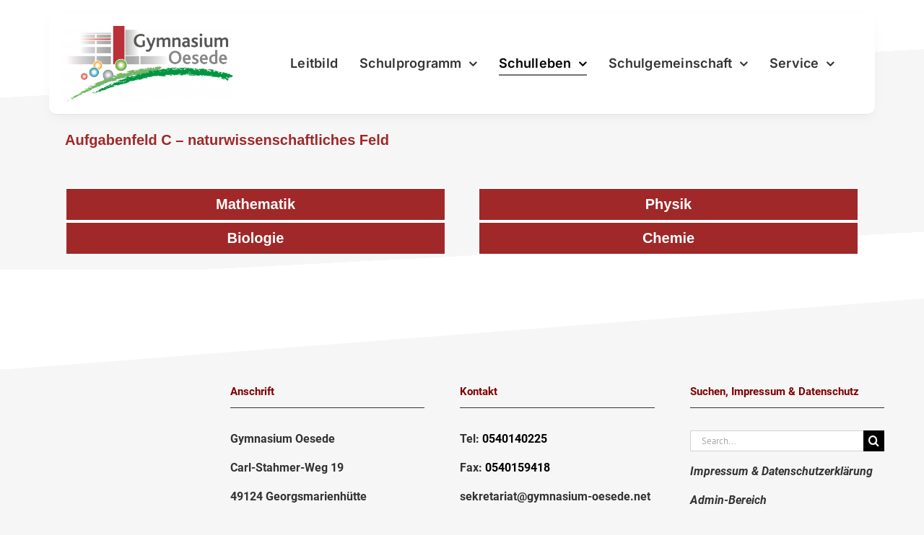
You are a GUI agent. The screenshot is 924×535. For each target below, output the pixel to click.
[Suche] (873, 440)
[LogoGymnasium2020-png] (147, 32)
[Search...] (777, 440)
